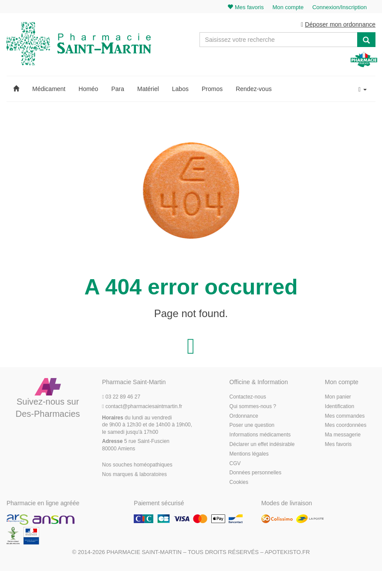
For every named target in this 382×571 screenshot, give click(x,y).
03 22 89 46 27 (121, 397)
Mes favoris (338, 444)
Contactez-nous (248, 397)
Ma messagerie (343, 435)
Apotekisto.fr (287, 552)
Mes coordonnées (345, 425)
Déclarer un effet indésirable (262, 444)
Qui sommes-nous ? (253, 406)
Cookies (239, 482)
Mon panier (338, 397)
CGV (235, 463)
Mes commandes (345, 416)
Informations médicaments (260, 435)
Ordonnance (244, 416)
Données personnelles (255, 473)
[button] (16, 88)
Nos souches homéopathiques (137, 465)
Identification (339, 406)
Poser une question (252, 425)
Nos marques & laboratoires (134, 474)
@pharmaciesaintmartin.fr (142, 406)
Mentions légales (249, 454)
